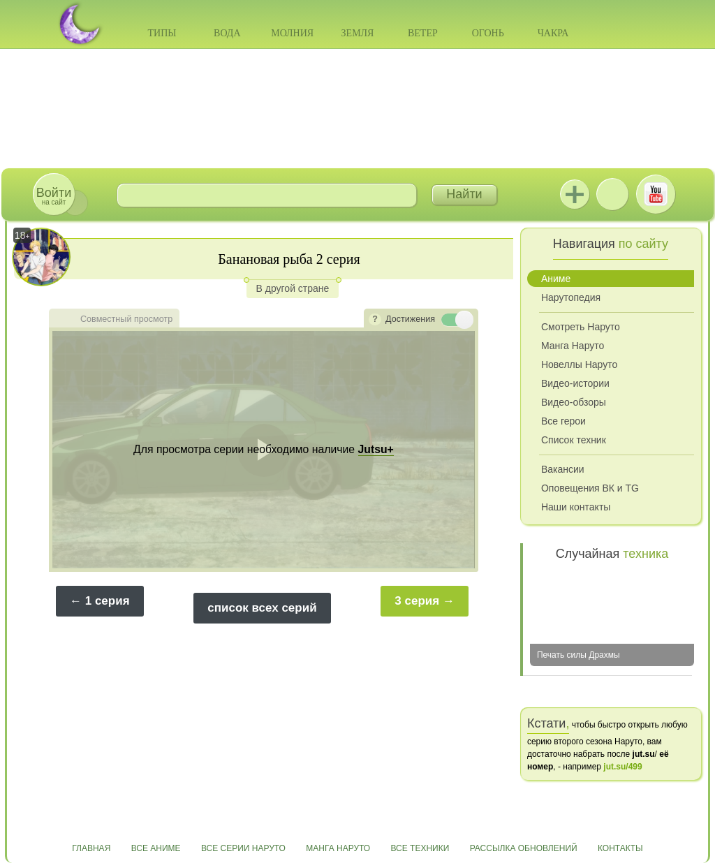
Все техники (419, 848)
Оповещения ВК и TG (590, 488)
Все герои (563, 421)
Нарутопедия (570, 297)
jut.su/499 (622, 767)
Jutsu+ (574, 194)
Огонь (488, 33)
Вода (227, 33)
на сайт (53, 196)
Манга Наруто (572, 345)
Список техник (573, 439)
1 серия (107, 600)
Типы (161, 33)
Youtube (655, 194)
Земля (357, 33)
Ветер (423, 33)
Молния (292, 33)
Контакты (620, 848)
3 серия (417, 600)
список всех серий (261, 607)
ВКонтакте (612, 194)
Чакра (553, 33)
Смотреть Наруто (580, 326)
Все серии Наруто (243, 848)
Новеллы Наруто (579, 364)
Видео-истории (575, 383)
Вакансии (562, 469)
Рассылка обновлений (523, 848)
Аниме (555, 278)
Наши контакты (575, 506)
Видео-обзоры (573, 402)
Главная (91, 848)
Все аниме (156, 848)
